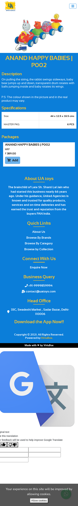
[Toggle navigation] (72, 6)
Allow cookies (39, 500)
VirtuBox (49, 345)
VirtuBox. (47, 337)
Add (12, 160)
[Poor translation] (12, 444)
